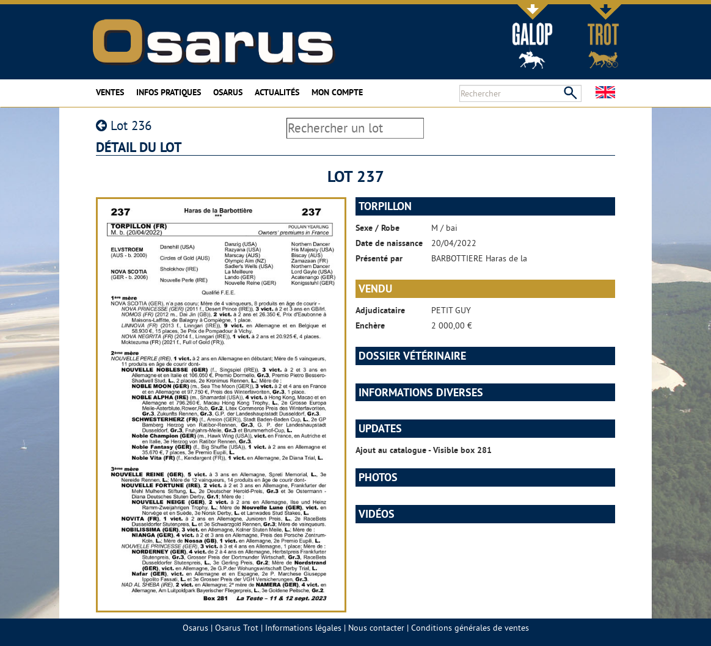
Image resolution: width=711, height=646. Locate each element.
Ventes (110, 92)
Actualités (277, 92)
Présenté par (379, 258)
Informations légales (303, 627)
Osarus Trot (236, 627)
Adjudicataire (380, 310)
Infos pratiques (168, 92)
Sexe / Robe (377, 227)
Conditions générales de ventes (470, 627)
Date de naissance (389, 243)
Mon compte (337, 92)
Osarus (227, 92)
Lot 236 (123, 125)
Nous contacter (376, 627)
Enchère (370, 325)
